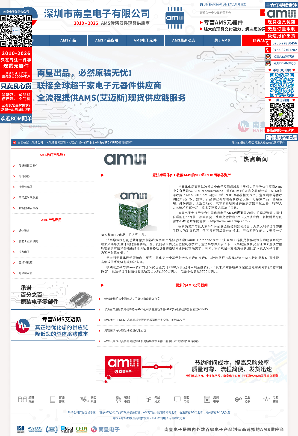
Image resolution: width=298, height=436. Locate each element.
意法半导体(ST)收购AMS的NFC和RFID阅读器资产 (101, 142)
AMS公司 (37, 142)
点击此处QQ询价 (284, 56)
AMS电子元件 (145, 40)
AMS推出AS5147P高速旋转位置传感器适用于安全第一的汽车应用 (145, 320)
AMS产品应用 (106, 40)
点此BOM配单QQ (285, 63)
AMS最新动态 (183, 40)
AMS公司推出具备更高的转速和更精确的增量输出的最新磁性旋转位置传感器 (151, 341)
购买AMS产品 (264, 40)
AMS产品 (68, 40)
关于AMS (222, 40)
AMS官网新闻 (57, 142)
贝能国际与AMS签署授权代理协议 (125, 330)
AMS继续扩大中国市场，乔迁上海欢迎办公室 (132, 298)
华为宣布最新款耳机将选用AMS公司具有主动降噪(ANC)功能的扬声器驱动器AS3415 (156, 309)
